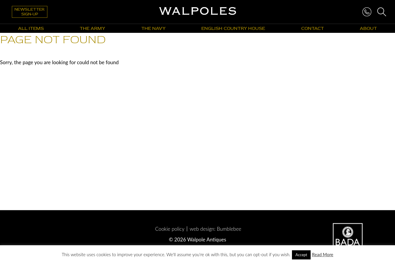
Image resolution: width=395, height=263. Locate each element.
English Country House (233, 28)
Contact (312, 28)
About (368, 28)
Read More (322, 254)
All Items (31, 28)
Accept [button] (301, 254)
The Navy (153, 28)
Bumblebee (229, 229)
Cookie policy (169, 229)
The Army (92, 28)
